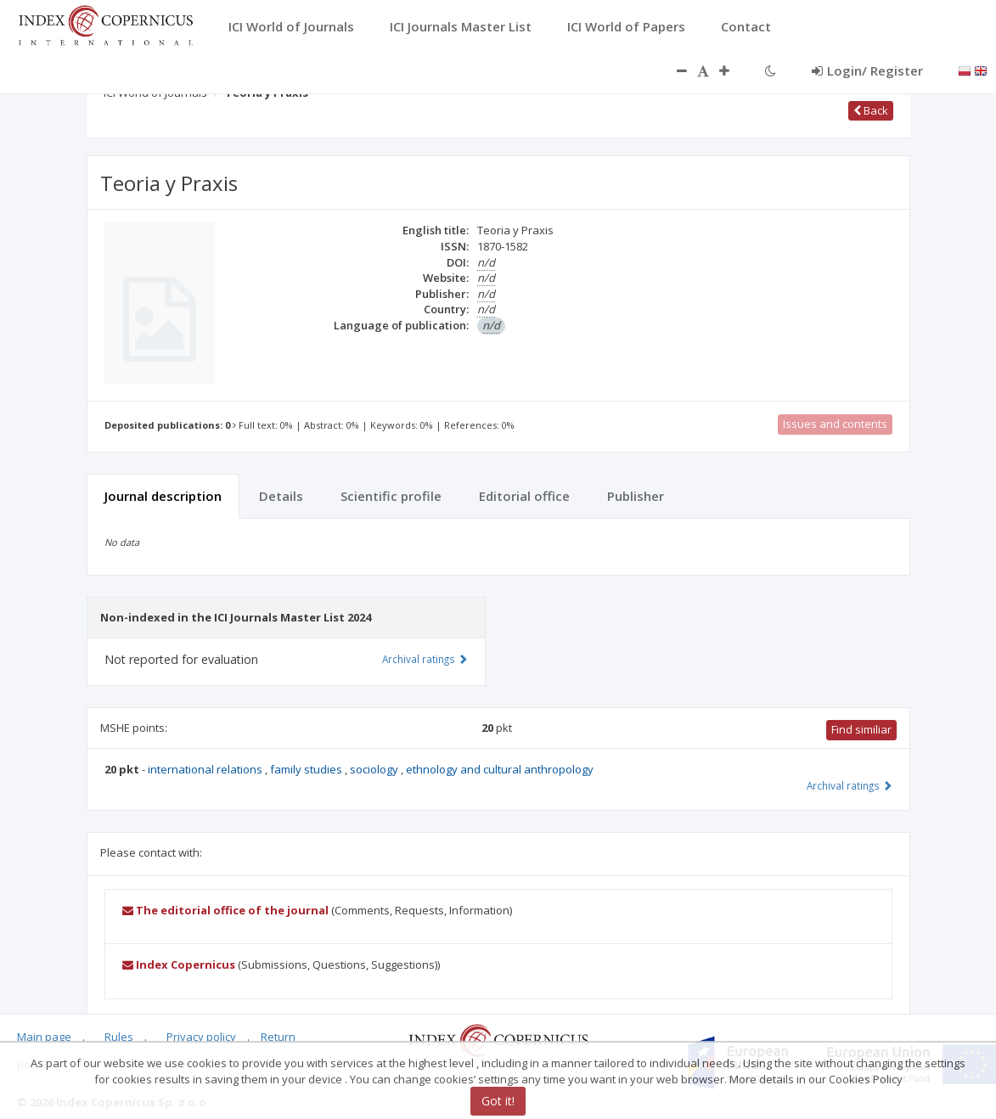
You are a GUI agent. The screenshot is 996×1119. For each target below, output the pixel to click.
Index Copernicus (178, 964)
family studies (307, 769)
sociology (375, 769)
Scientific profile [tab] (391, 495)
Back (870, 110)
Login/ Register (867, 70)
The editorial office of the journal (225, 910)
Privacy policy (201, 1036)
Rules (118, 1036)
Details (281, 495)
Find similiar (861, 729)
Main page (44, 1036)
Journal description (163, 495)
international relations (206, 769)
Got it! (498, 1101)
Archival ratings (849, 785)
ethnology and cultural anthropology (500, 769)
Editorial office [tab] (524, 495)
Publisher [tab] (635, 495)
